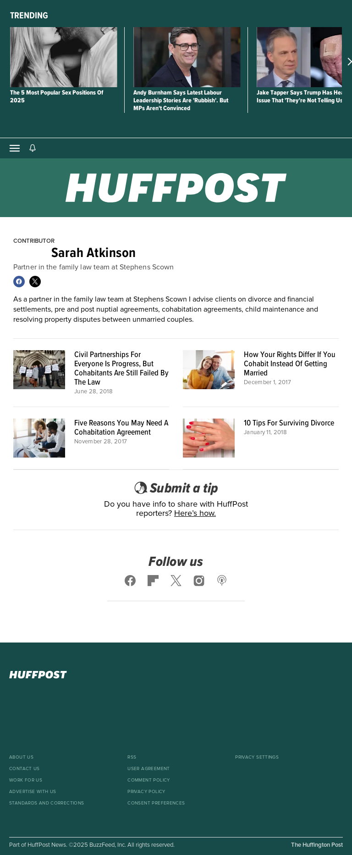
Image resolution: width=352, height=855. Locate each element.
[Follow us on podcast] (221, 580)
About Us (21, 757)
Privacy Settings (257, 757)
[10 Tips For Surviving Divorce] (209, 438)
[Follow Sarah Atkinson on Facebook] (19, 281)
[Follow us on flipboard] (153, 580)
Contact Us (24, 768)
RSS (131, 757)
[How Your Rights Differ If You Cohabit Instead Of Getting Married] (209, 372)
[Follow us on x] (176, 580)
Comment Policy (148, 780)
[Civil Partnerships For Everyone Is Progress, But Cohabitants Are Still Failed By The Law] (39, 372)
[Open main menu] (14, 148)
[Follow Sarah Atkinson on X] (35, 281)
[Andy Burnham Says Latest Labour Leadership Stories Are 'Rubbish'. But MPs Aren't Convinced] (186, 57)
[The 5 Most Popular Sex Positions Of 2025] (63, 57)
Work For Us (25, 780)
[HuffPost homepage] (176, 674)
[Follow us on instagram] (198, 580)
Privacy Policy (146, 791)
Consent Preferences (156, 803)
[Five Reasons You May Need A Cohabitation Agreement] (39, 438)
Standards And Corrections (46, 803)
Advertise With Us (32, 791)
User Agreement (148, 768)
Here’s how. (195, 513)
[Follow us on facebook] (130, 580)
